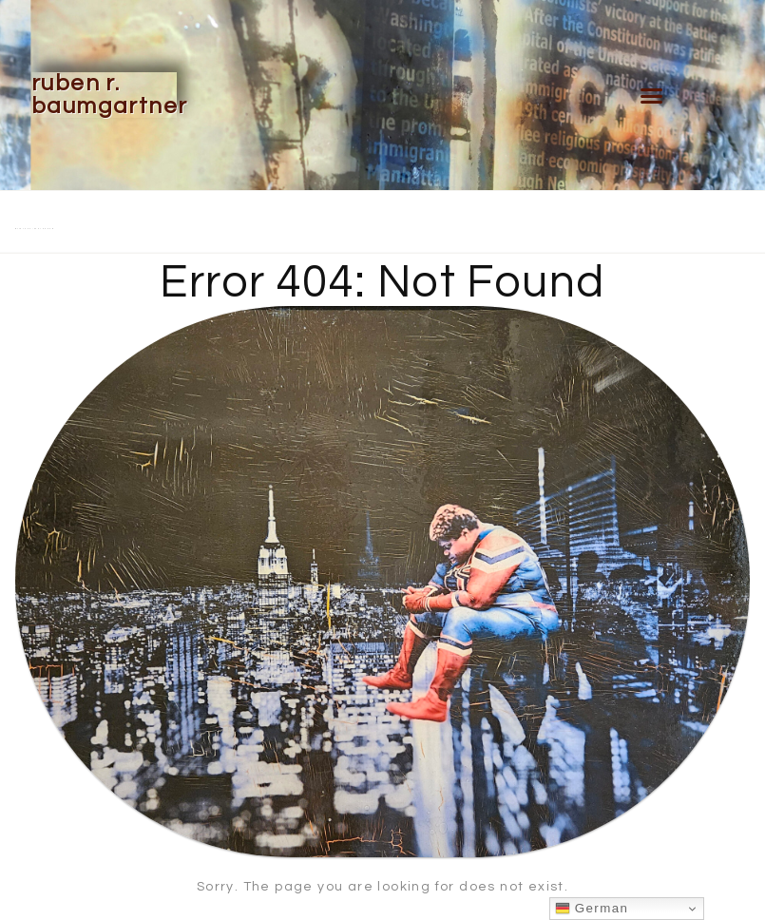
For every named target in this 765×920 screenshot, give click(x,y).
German (592, 908)
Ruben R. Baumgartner (109, 94)
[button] (651, 95)
